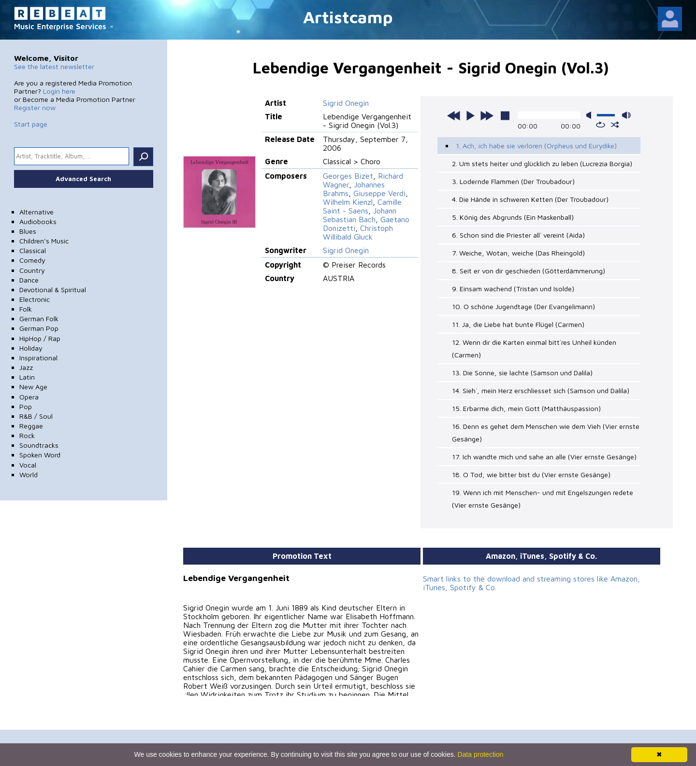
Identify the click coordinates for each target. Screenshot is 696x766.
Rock (27, 435)
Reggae (31, 426)
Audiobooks (38, 221)
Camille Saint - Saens (362, 206)
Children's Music (44, 241)
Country (32, 270)
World (28, 474)
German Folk (38, 318)
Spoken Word (39, 455)
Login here (59, 91)
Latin (27, 377)
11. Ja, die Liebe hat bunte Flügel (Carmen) (518, 324)
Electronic (34, 299)
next (486, 115)
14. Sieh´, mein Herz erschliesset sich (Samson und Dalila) (540, 390)
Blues (27, 231)
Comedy (32, 260)
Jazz (26, 367)
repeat (600, 124)
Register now (35, 107)
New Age (33, 387)
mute (590, 115)
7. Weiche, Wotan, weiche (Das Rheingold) (518, 253)
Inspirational (38, 358)
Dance (29, 280)
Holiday (31, 348)
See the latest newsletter (54, 66)
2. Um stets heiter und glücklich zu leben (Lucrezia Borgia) (542, 163)
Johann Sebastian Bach (359, 215)
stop (505, 115)
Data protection (481, 754)
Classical (32, 250)
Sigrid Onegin (346, 103)
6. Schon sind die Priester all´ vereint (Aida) (518, 235)
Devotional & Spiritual (52, 289)
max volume (626, 115)
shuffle (615, 124)
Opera (29, 397)
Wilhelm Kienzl (348, 202)
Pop (25, 406)
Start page (30, 124)
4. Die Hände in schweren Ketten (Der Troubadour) (530, 199)
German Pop (38, 328)
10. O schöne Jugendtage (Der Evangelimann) (523, 306)
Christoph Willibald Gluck (358, 232)
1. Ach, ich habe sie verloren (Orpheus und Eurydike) (536, 146)
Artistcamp (348, 17)
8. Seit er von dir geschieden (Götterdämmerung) (528, 271)
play (470, 115)
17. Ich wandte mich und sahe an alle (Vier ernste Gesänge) (544, 457)
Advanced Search (83, 179)
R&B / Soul (36, 416)
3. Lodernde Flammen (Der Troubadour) (513, 181)
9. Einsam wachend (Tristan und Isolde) (513, 288)
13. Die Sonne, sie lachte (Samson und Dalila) (522, 373)
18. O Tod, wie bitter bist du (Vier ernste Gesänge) (531, 474)
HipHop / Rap (39, 338)
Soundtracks (38, 445)
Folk (25, 309)
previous (454, 115)
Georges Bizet (348, 175)
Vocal (27, 465)
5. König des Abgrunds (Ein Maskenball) (513, 217)
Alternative (36, 212)
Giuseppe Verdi (379, 193)
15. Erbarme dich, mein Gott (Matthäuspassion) (526, 408)
